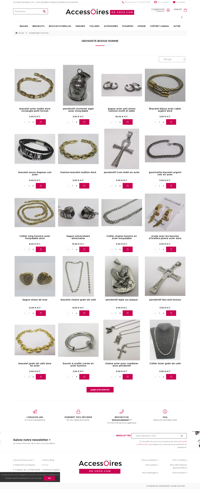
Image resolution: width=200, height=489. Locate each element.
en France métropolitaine (35, 415)
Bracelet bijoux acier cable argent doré (165, 110)
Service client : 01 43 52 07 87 (136, 2)
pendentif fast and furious (165, 300)
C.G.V (45, 465)
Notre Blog (48, 460)
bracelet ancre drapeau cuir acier (35, 173)
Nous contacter (149, 460)
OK (49, 478)
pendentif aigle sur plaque (122, 300)
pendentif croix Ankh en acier (122, 172)
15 (78, 244)
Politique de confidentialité (27, 469)
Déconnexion (179, 472)
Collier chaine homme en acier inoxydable (122, 237)
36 (121, 116)
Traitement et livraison (24, 465)
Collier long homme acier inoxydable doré (35, 237)
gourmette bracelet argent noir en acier (165, 173)
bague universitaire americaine (78, 237)
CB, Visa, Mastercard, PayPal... (78, 415)
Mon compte (161, 2)
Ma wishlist (179, 2)
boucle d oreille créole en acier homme (78, 364)
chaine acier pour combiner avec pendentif (121, 364)
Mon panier (151, 465)
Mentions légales (51, 469)
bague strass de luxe (34, 300)
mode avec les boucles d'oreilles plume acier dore (165, 237)
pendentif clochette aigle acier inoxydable (78, 110)
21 (35, 307)
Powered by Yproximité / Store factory (165, 486)
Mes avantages (149, 472)
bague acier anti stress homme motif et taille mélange (121, 110)
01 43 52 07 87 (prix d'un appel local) (122, 417)
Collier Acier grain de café (165, 363)
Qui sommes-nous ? (24, 460)
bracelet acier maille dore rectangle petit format (34, 110)
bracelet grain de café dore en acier (34, 364)
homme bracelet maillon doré (78, 172)
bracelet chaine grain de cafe (78, 300)
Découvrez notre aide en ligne (165, 415)
